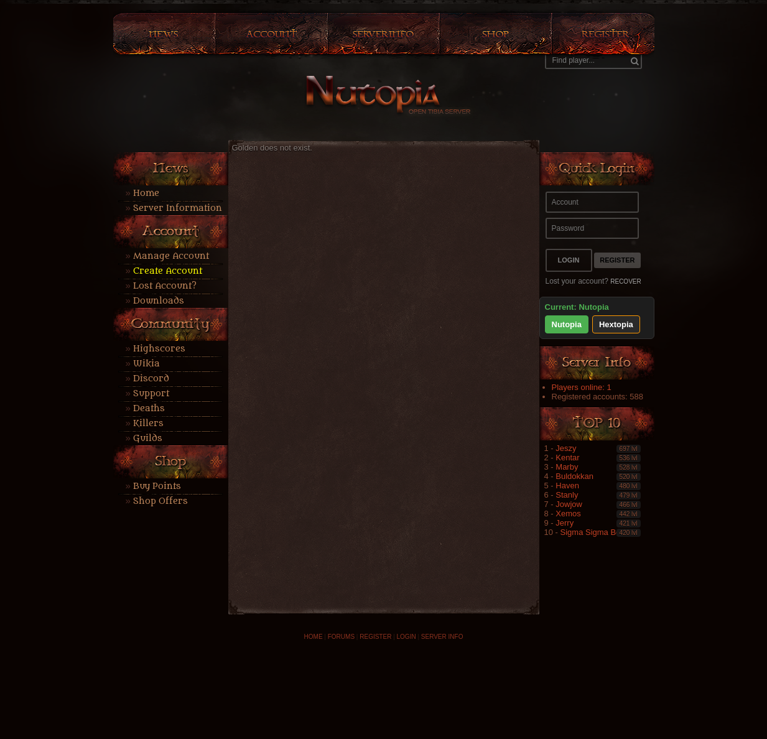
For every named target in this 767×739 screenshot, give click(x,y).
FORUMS (341, 636)
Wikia (146, 363)
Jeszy (565, 448)
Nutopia (567, 324)
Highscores (159, 348)
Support (151, 393)
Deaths (149, 408)
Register (617, 260)
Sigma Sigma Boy (592, 532)
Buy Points (157, 486)
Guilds (147, 438)
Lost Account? (165, 286)
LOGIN (406, 636)
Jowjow (568, 504)
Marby (566, 467)
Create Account (167, 271)
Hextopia (616, 324)
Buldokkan (574, 476)
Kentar (567, 457)
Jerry (564, 523)
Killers (148, 423)
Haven (567, 485)
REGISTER (375, 636)
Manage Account (171, 256)
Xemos (567, 513)
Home (146, 193)
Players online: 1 (581, 387)
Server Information (177, 208)
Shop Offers (160, 501)
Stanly (566, 495)
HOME (313, 636)
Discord (151, 378)
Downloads (158, 300)
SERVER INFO (442, 636)
